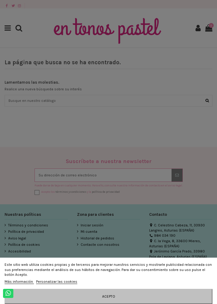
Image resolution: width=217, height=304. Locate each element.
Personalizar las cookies (56, 281)
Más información (19, 281)
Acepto (108, 296)
